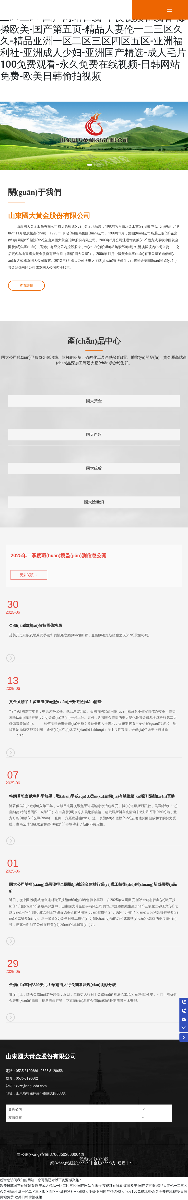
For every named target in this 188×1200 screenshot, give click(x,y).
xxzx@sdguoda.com (31, 1086)
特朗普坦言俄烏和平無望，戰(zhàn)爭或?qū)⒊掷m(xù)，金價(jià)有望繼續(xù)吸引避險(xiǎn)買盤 (92, 796)
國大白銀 (94, 434)
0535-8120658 (52, 1071)
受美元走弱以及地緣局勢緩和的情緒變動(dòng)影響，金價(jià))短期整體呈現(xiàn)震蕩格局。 (80, 635)
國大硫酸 (94, 468)
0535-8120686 (27, 1071)
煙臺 (121, 1163)
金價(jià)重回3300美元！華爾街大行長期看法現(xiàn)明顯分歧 (62, 985)
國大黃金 (94, 401)
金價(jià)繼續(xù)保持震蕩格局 (35, 625)
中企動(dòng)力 (103, 1163)
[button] (89, 165)
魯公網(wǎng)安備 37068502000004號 (50, 1154)
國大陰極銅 (94, 502)
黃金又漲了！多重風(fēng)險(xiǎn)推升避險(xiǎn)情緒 (55, 702)
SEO (133, 1163)
